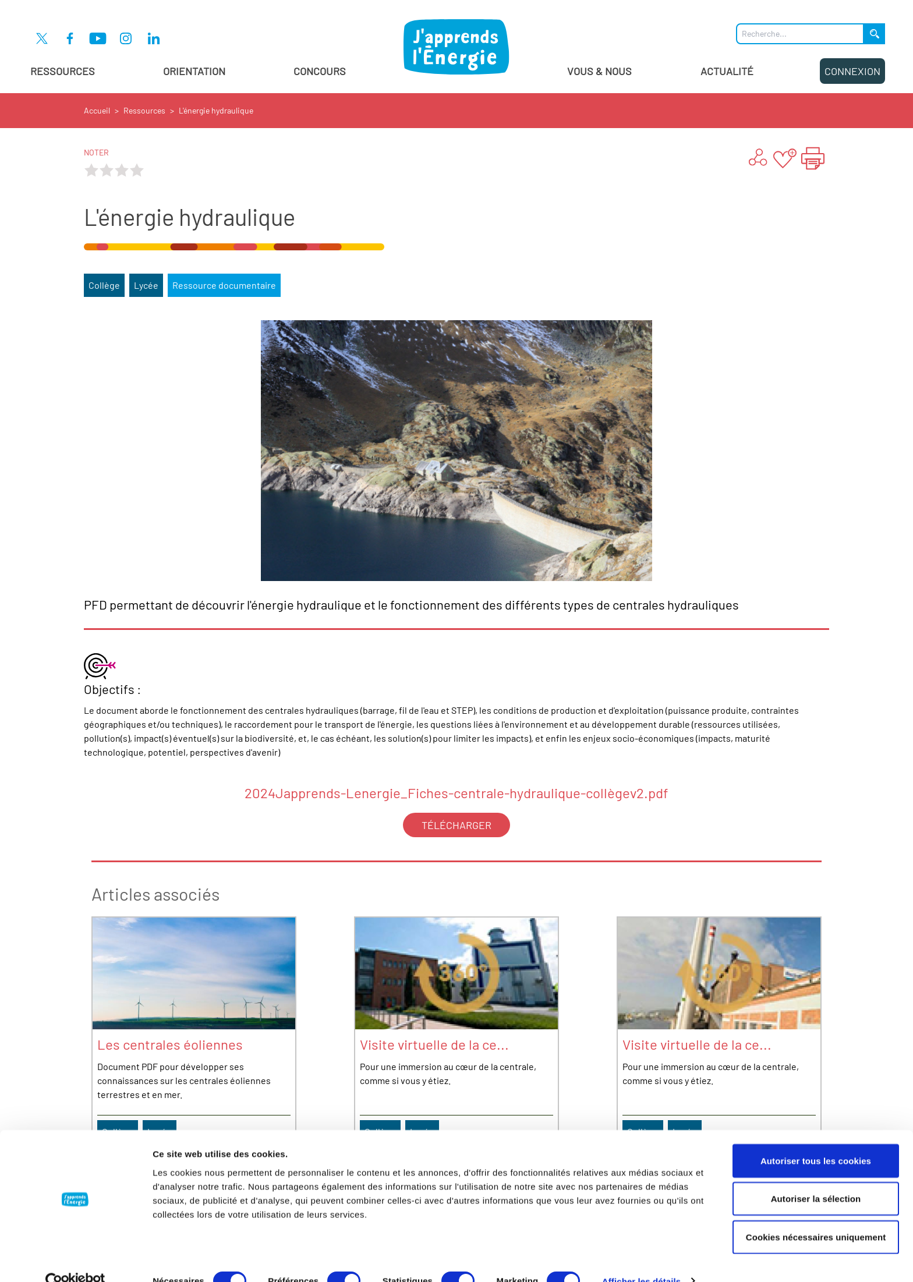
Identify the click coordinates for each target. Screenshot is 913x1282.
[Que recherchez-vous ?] (800, 33)
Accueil (97, 110)
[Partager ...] (757, 158)
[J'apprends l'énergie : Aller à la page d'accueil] (456, 47)
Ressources (62, 71)
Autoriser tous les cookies (815, 1138)
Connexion (852, 71)
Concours (319, 71)
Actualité (726, 71)
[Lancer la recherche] (874, 33)
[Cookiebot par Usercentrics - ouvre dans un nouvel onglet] (75, 1259)
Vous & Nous (599, 71)
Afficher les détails (641, 1259)
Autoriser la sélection (816, 1177)
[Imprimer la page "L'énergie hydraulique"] (812, 158)
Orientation (194, 71)
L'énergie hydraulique (216, 110)
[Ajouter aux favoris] (785, 158)
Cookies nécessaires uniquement (816, 1215)
